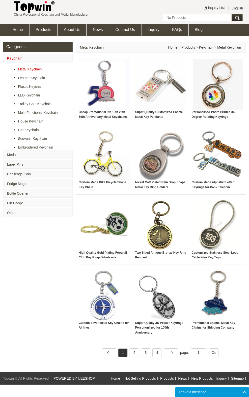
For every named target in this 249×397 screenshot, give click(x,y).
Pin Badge (15, 203)
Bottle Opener (17, 193)
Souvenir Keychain (32, 139)
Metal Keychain (30, 69)
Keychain (15, 58)
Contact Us (125, 30)
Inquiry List (216, 8)
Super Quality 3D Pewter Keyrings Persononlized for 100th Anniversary (159, 327)
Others (12, 213)
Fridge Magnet (18, 184)
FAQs (177, 30)
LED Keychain (29, 95)
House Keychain (30, 121)
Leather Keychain (31, 78)
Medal (12, 155)
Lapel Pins (15, 164)
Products (43, 30)
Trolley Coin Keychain (35, 104)
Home (17, 30)
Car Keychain (28, 130)
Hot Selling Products (140, 378)
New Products (202, 378)
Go (214, 353)
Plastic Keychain (31, 87)
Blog (199, 30)
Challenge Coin (19, 174)
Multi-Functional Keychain (38, 113)
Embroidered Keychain (35, 147)
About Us (72, 30)
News (98, 30)
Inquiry (154, 30)
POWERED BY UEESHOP (74, 378)
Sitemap (237, 378)
